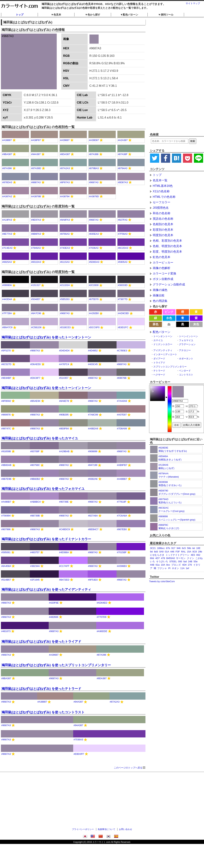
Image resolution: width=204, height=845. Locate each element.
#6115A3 (65, 262)
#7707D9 (101, 617)
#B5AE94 (35, 401)
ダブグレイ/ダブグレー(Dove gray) (176, 494)
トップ (19, 14)
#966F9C (163, 525)
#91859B (6, 451)
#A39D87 (94, 140)
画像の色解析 (161, 268)
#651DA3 (36, 262)
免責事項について (106, 829)
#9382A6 (93, 479)
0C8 (194, 551)
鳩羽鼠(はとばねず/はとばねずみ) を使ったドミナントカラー (46, 539)
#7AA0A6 (122, 401)
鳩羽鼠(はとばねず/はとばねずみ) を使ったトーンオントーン (46, 337)
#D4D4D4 (64, 350)
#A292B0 (94, 313)
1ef (187, 568)
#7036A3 (93, 248)
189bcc (161, 548)
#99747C (6, 428)
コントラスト (186, 374)
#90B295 (64, 414)
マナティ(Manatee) (168, 476)
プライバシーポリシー (83, 829)
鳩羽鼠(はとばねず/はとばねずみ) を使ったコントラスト (43, 712)
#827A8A (93, 515)
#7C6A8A (122, 515)
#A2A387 (123, 140)
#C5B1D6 (36, 327)
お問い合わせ (125, 829)
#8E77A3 (7, 233)
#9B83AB (6, 465)
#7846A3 (36, 248)
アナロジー (185, 350)
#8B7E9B (6, 479)
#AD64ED (102, 602)
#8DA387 (65, 154)
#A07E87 (122, 414)
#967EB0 (122, 529)
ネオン (175, 568)
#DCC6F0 (94, 327)
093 (180, 561)
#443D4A (7, 299)
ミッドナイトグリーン (177, 555)
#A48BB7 (122, 479)
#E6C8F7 (35, 378)
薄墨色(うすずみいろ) (169, 485)
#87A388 (93, 154)
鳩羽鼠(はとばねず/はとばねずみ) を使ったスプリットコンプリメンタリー (56, 665)
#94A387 (36, 154)
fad (185, 561)
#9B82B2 (35, 479)
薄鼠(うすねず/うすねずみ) (172, 451)
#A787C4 (64, 364)
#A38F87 (36, 140)
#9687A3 (93, 182)
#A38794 (65, 196)
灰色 (196, 324)
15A (189, 551)
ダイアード (159, 358)
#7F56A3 (123, 233)
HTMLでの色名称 (164, 196)
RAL (183, 551)
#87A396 (7, 168)
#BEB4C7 (93, 529)
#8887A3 (36, 182)
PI (169, 568)
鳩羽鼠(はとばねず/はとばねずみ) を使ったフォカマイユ (43, 489)
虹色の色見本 (161, 257)
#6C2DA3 (123, 248)
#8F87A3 (65, 182)
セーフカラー (161, 202)
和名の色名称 (161, 213)
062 (198, 555)
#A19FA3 (7, 219)
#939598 (163, 482)
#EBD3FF (79, 754)
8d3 (156, 551)
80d (152, 558)
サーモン (181, 558)
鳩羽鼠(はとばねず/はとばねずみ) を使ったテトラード (41, 689)
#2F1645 (35, 579)
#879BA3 (94, 168)
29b (200, 551)
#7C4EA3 (7, 248)
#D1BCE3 (65, 327)
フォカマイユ (186, 340)
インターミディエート (165, 354)
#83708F (35, 451)
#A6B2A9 (93, 428)
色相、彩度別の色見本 (167, 240)
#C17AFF (64, 566)
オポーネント (186, 358)
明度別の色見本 (163, 235)
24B (190, 561)
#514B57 (6, 579)
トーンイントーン (188, 336)
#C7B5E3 (122, 350)
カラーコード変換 (164, 273)
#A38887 (7, 140)
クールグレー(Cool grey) (171, 511)
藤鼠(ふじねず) (166, 468)
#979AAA (163, 473)
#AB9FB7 (122, 465)
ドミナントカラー (162, 344)
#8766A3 (65, 233)
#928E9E (163, 447)
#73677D (123, 299)
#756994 (6, 515)
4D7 (157, 558)
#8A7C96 (36, 313)
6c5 (184, 548)
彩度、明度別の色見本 (167, 251)
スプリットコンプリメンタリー (170, 366)
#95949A (163, 456)
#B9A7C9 (7, 327)
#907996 (6, 529)
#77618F (121, 501)
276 (190, 564)
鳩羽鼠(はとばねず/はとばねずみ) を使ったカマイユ (39, 438)
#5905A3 (122, 262)
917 (173, 548)
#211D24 (65, 285)
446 (172, 551)
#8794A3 (122, 168)
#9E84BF (6, 378)
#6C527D (6, 364)
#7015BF (122, 552)
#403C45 (93, 364)
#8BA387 (6, 678)
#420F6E (54, 602)
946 (179, 548)
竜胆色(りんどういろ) (169, 502)
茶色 (155, 324)
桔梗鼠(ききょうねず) (169, 459)
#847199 (92, 465)
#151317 (35, 285)
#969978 (6, 414)
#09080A (7, 285)
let (193, 548)
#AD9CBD (123, 313)
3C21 (153, 548)
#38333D (123, 285)
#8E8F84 (64, 428)
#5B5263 (65, 299)
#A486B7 (6, 501)
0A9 (161, 551)
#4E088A (64, 552)
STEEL (173, 561)
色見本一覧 (160, 180)
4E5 (193, 555)
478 (163, 558)
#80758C (35, 465)
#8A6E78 (64, 401)
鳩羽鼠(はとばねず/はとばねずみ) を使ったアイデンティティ (46, 589)
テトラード (159, 370)
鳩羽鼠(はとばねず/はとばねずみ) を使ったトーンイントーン (46, 388)
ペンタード (185, 370)
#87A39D (36, 168)
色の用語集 (160, 300)
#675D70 (94, 299)
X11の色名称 (161, 191)
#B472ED (64, 579)
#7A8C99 (93, 414)
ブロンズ (176, 564)
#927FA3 (122, 219)
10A (163, 564)
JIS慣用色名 (161, 207)
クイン (190, 558)
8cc (168, 564)
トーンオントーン (162, 336)
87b (168, 548)
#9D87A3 (123, 182)
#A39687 (65, 140)
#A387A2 (7, 196)
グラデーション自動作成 (169, 284)
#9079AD (163, 499)
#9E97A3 (36, 219)
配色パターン (161, 331)
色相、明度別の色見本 (167, 246)
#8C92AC (163, 507)
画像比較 (158, 295)
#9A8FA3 (65, 219)
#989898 (163, 516)
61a (158, 564)
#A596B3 (122, 566)
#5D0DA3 (94, 262)
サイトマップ (193, 3)
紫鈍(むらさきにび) (168, 528)
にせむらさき (157, 555)
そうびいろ (162, 561)
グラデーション (187, 344)
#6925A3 (7, 262)
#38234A (35, 566)
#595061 (6, 552)
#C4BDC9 (64, 529)
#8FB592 (6, 401)
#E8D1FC (123, 327)
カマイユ (158, 340)
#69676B (121, 378)
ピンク (169, 311)
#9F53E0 (93, 579)
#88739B (35, 515)
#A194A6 (163, 464)
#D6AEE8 (35, 364)
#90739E (64, 501)
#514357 (63, 378)
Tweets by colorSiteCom (162, 581)
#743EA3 (65, 248)
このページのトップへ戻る (128, 767)
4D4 (184, 564)
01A (167, 551)
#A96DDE (102, 631)
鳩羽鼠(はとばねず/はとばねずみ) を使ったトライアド (41, 641)
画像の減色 (160, 289)
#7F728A (7, 313)
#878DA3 (7, 182)
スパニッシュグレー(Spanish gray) (176, 519)
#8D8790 (163, 490)
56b (189, 548)
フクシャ (162, 568)
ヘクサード (159, 374)
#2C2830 (94, 285)
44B (152, 564)
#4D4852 (93, 350)
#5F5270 (6, 350)
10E (198, 548)
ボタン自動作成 (163, 279)
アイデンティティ (162, 350)
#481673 (6, 631)
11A (182, 568)
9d (151, 551)
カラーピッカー (163, 262)
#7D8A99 (122, 428)
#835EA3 (94, 233)
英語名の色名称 (163, 218)
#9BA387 (7, 154)
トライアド (159, 362)
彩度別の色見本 (163, 229)
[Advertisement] (167, 75)
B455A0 (170, 558)
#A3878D (94, 196)
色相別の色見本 (163, 224)
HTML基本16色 (163, 185)
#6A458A (6, 566)
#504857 (35, 299)
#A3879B (36, 196)
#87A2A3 (65, 168)
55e (196, 561)
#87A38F (123, 154)
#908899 (92, 451)
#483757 (35, 552)
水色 (169, 318)
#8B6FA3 (36, 233)
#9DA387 (101, 678)
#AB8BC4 (35, 501)
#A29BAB (64, 451)
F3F (178, 551)
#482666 (53, 617)
